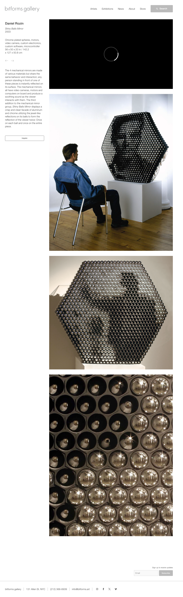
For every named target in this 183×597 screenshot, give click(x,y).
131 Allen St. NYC (35, 589)
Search (161, 8)
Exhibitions (107, 8)
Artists (93, 8)
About (132, 8)
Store (143, 8)
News (121, 8)
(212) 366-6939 (58, 589)
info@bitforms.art (81, 589)
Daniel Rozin (14, 23)
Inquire (24, 138)
